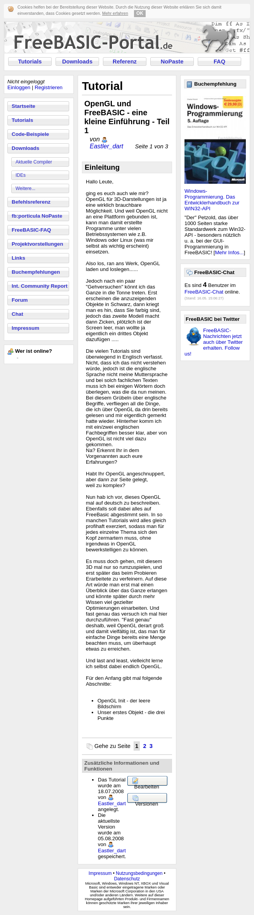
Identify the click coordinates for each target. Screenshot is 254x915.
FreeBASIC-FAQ (31, 230)
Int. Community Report (40, 286)
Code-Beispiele (30, 134)
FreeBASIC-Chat (203, 292)
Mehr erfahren (115, 13)
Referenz (125, 61)
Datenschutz (127, 879)
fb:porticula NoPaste (37, 216)
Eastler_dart (106, 146)
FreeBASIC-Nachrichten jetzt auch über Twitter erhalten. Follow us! (213, 342)
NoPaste (172, 61)
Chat (17, 314)
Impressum (25, 328)
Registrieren (49, 87)
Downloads (77, 61)
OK (139, 13)
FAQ (219, 61)
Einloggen (18, 87)
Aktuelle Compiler (34, 162)
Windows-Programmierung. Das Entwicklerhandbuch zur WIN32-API (212, 199)
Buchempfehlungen (36, 272)
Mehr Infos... (229, 252)
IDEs (21, 175)
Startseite (23, 106)
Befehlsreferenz (31, 202)
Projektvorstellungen (37, 244)
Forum (20, 300)
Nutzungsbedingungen (139, 873)
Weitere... (25, 188)
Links (18, 258)
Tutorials (30, 61)
